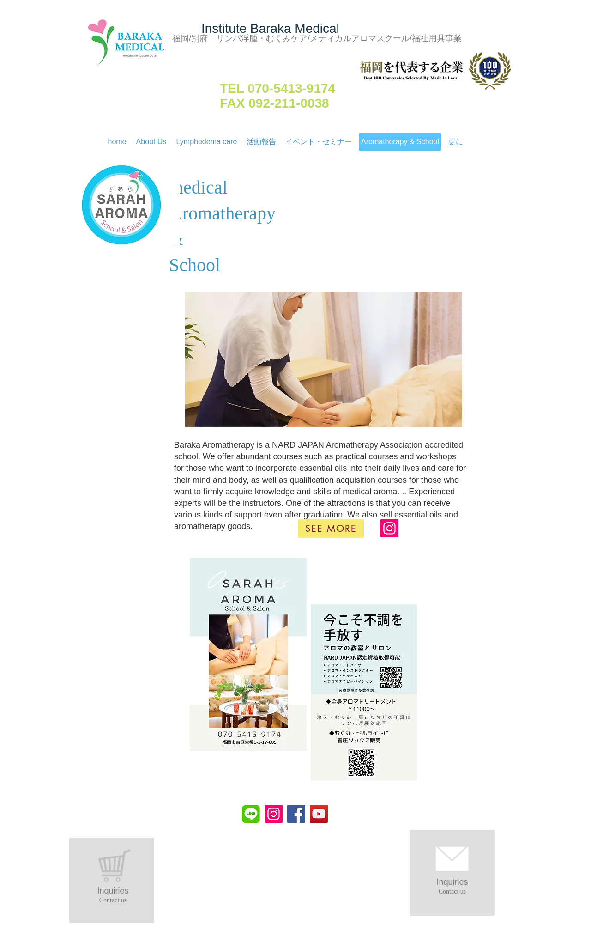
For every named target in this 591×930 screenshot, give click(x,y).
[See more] (331, 528)
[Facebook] (296, 814)
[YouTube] (319, 814)
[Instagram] (389, 528)
